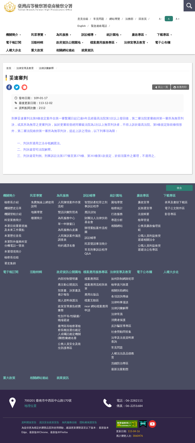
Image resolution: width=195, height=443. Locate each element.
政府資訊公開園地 (68, 42)
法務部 (129, 18)
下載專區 (163, 34)
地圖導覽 (36, 212)
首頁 (8, 68)
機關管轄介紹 (13, 214)
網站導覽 (114, 18)
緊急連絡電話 (99, 25)
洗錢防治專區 (119, 363)
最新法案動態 (119, 369)
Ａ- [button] (160, 18)
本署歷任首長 (13, 235)
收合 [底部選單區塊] (179, 187)
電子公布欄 (162, 42)
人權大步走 (13, 50)
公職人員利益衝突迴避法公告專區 (149, 247)
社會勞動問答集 (121, 331)
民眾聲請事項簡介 (96, 243)
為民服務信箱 (69, 422)
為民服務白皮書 (68, 229)
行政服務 (117, 214)
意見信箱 (83, 18)
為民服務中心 (66, 218)
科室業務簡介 (13, 220)
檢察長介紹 (11, 202)
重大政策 (37, 50)
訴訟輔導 (87, 34)
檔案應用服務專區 (102, 42)
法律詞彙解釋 (46, 68)
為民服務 (62, 34)
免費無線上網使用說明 (42, 204)
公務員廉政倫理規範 (149, 227)
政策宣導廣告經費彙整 (69, 308)
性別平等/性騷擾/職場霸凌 (69, 318)
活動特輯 (37, 42)
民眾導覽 (37, 34)
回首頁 (143, 18)
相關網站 (117, 225)
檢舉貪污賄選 (119, 284)
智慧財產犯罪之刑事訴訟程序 (96, 204)
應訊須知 (90, 212)
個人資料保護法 (68, 300)
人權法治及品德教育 (122, 355)
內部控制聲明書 (68, 278)
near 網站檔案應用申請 (96, 308)
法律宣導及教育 (134, 42)
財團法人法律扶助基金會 (96, 220)
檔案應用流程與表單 (96, 286)
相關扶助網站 (119, 290)
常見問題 (98, 18)
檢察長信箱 (11, 257)
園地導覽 (117, 202)
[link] (9, 87)
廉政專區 (138, 34)
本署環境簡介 (13, 251)
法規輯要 (143, 214)
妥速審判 (18, 77)
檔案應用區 (92, 278)
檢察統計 (117, 208)
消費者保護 (118, 320)
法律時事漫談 (119, 302)
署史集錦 (10, 263)
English (82, 25)
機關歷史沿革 (13, 208)
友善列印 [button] (182, 86)
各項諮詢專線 (119, 296)
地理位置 (30, 405)
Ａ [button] (168, 18)
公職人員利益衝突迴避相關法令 (149, 237)
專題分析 (117, 220)
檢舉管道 (143, 220)
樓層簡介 (36, 218)
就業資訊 (87, 50)
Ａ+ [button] (177, 18)
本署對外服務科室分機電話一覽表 (15, 243)
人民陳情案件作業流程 (69, 204)
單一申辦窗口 (66, 223)
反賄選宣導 (145, 208)
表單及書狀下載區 (176, 202)
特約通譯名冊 (66, 245)
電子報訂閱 (13, 42)
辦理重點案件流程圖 (96, 229)
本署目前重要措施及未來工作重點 (15, 227)
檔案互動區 (92, 300)
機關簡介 (12, 34)
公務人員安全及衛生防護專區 (69, 345)
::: (3, 2)
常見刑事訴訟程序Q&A (96, 251)
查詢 (189, 5)
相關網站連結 (65, 50)
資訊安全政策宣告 (49, 422)
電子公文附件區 (175, 208)
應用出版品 (92, 294)
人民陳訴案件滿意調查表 (69, 237)
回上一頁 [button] (163, 86)
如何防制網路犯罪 (122, 278)
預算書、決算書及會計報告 (69, 292)
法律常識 (117, 314)
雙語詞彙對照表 (68, 212)
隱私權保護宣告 (88, 422)
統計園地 (112, 34)
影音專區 (170, 214)
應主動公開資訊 (68, 284)
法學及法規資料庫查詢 (122, 339)
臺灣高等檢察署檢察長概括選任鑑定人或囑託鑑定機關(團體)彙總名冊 (69, 332)
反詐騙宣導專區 (121, 325)
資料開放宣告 (29, 422)
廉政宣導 (143, 202)
